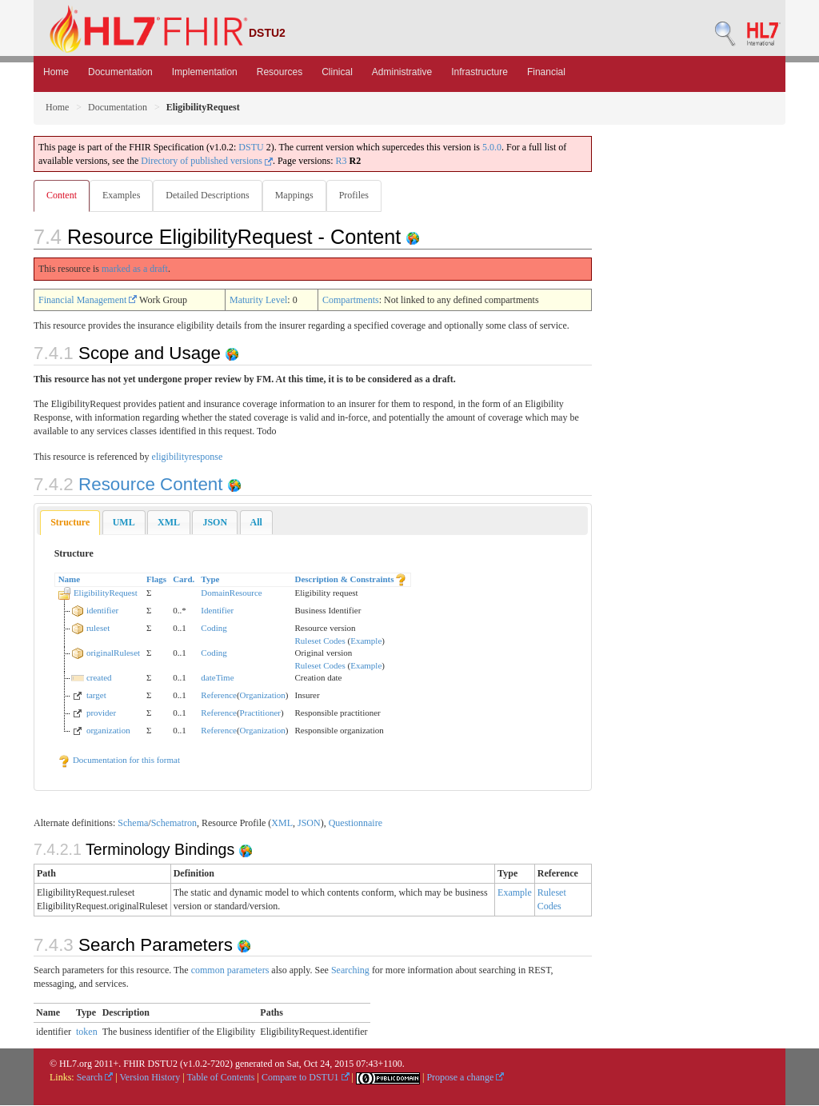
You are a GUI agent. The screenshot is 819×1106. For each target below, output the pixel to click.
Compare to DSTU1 (306, 1078)
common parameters (230, 970)
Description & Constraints (344, 580)
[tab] (70, 523)
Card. (183, 580)
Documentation (120, 72)
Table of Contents (220, 1078)
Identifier (217, 611)
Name (69, 580)
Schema (133, 823)
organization (108, 731)
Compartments (350, 300)
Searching (350, 970)
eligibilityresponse (187, 457)
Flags (156, 580)
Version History (150, 1078)
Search (95, 1078)
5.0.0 (491, 147)
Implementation (205, 72)
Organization (263, 696)
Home (56, 72)
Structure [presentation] (70, 523)
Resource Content (131, 485)
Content (61, 195)
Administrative (402, 72)
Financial (546, 72)
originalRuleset (113, 653)
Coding (213, 628)
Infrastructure (479, 72)
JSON (309, 823)
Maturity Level (258, 300)
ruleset (98, 628)
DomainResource (231, 593)
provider (101, 713)
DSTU (250, 147)
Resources (279, 72)
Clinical (337, 72)
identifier (102, 611)
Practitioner (260, 713)
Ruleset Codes (320, 641)
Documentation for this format (119, 760)
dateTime (217, 678)
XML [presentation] (169, 523)
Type (210, 580)
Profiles (360, 195)
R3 (341, 160)
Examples (123, 195)
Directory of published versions (207, 160)
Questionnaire (355, 823)
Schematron (174, 823)
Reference (219, 696)
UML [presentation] (124, 523)
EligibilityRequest (106, 593)
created (99, 678)
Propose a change (465, 1078)
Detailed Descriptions (210, 195)
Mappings (299, 195)
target (96, 696)
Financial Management (87, 300)
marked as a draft (135, 269)
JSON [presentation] (214, 523)
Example (366, 641)
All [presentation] (256, 523)
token (87, 1032)
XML (282, 823)
